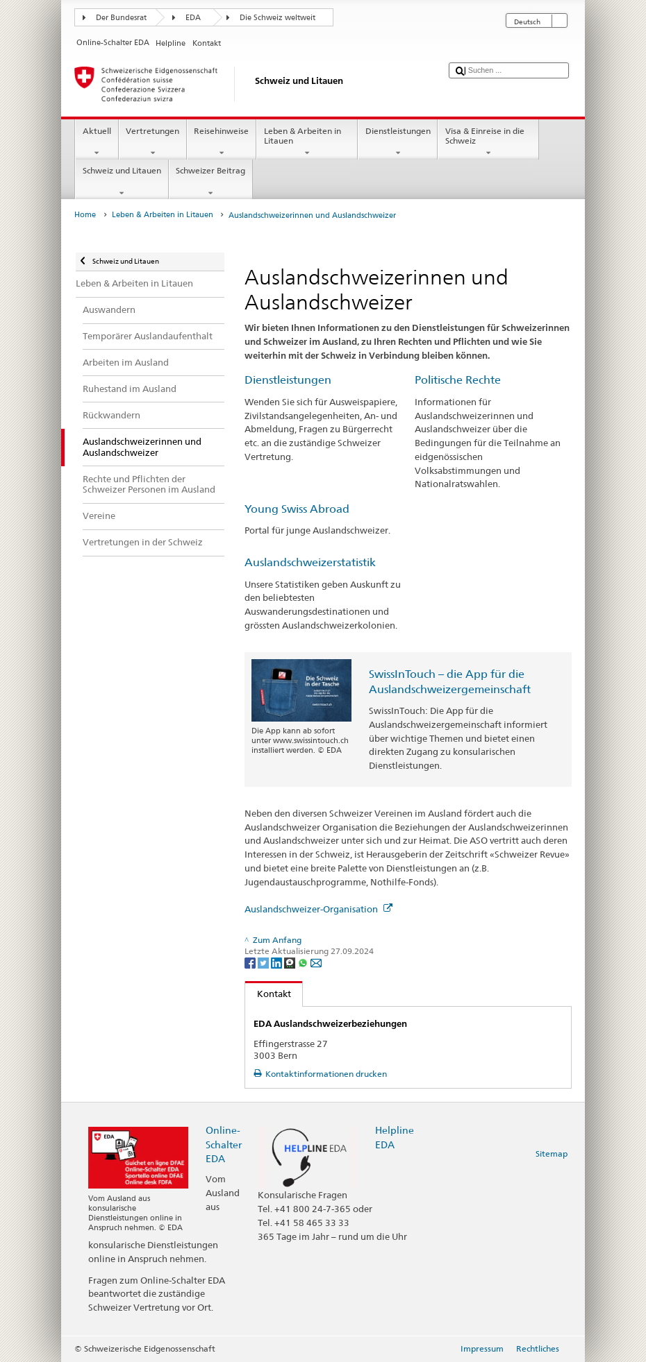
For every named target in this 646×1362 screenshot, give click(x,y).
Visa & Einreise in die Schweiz (488, 142)
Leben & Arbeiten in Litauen (307, 142)
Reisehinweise (222, 142)
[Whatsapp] (303, 962)
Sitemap (552, 1153)
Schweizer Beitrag (210, 181)
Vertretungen (152, 142)
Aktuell (96, 142)
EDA (193, 17)
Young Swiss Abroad (297, 509)
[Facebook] (251, 962)
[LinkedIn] (277, 962)
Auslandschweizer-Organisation (318, 908)
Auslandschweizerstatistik (310, 562)
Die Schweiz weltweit (277, 17)
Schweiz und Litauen (121, 181)
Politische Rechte (458, 379)
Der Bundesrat (121, 17)
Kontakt (268, 993)
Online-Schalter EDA (224, 1144)
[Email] (316, 962)
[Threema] (290, 962)
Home (85, 214)
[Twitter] (264, 962)
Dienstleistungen (397, 142)
